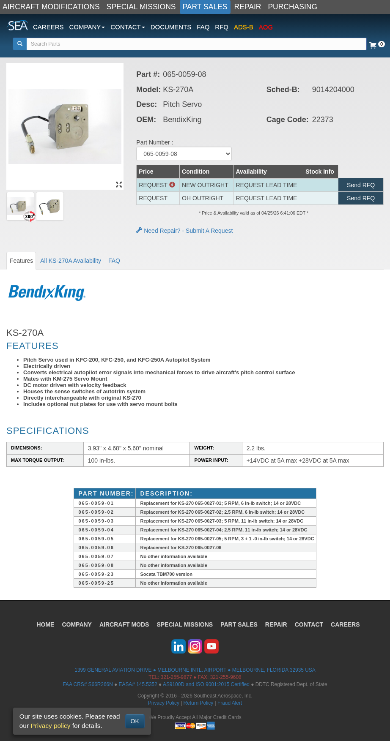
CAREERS (48, 26)
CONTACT (309, 624)
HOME (45, 624)
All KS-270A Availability (70, 260)
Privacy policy (50, 725)
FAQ (203, 26)
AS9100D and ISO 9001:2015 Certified (206, 684)
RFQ (221, 26)
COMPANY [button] (87, 26)
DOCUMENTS (171, 26)
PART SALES (205, 7)
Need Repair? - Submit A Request (184, 230)
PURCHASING (292, 7)
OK (135, 721)
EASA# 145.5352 (138, 684)
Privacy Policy (163, 703)
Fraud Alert (229, 703)
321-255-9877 (176, 677)
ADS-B (243, 26)
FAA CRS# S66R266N (88, 684)
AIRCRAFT (124, 624)
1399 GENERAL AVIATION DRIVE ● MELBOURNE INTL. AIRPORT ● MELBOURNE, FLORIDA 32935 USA (194, 670)
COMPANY (77, 624)
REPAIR (247, 7)
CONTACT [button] (127, 26)
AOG (266, 26)
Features (21, 260)
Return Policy (199, 703)
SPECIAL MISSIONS (141, 7)
